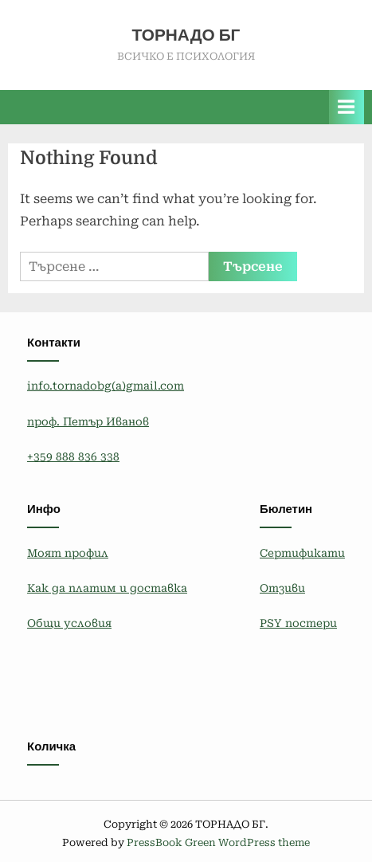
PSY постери (298, 623)
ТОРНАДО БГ (186, 35)
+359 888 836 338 (73, 456)
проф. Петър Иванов (88, 421)
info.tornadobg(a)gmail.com (105, 385)
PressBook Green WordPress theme (218, 842)
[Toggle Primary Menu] (346, 107)
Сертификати (302, 553)
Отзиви (282, 588)
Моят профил (67, 553)
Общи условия (69, 623)
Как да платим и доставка (107, 588)
